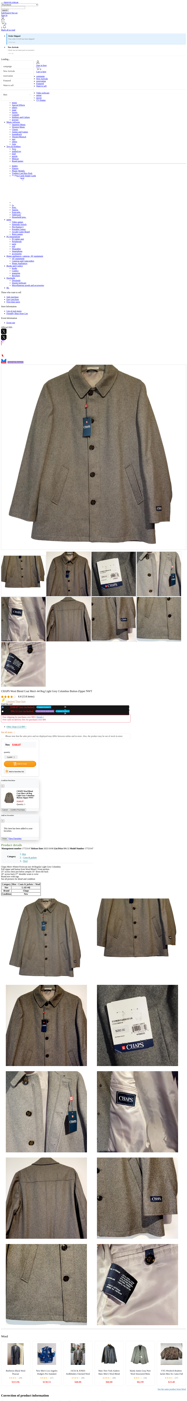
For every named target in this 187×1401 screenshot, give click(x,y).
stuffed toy (16, 151)
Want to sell (8, 85)
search (5, 10)
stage (14, 110)
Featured (7, 80)
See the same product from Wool (172, 1389)
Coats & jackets (30, 857)
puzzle (15, 156)
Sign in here (41, 65)
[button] (93, 27)
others (14, 107)
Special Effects (18, 105)
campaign (7, 66)
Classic (15, 129)
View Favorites (14, 838)
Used (37, 711)
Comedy (15, 115)
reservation (8, 76)
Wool (25, 861)
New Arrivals (9, 71)
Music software (13, 122)
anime (39, 95)
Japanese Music (19, 124)
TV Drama (41, 100)
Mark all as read (8, 30)
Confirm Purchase (18, 810)
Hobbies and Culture (21, 117)
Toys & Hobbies (13, 146)
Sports (14, 112)
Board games (17, 161)
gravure (15, 120)
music (14, 103)
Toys (14, 149)
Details (40, 717)
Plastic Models (18, 171)
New (28, 707)
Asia (14, 144)
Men (5, 95)
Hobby (15, 166)
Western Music (18, 127)
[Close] (2, 786)
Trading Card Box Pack (22, 173)
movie (39, 98)
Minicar (15, 159)
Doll (14, 154)
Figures (15, 168)
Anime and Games (20, 132)
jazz (13, 139)
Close (4, 839)
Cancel (5, 810)
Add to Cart (20, 764)
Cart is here (41, 72)
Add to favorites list (14, 771)
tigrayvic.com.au (11, 2)
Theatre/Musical (19, 137)
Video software (42, 93)
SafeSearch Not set (9, 13)
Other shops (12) (16, 727)
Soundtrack (17, 134)
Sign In (4, 15)
